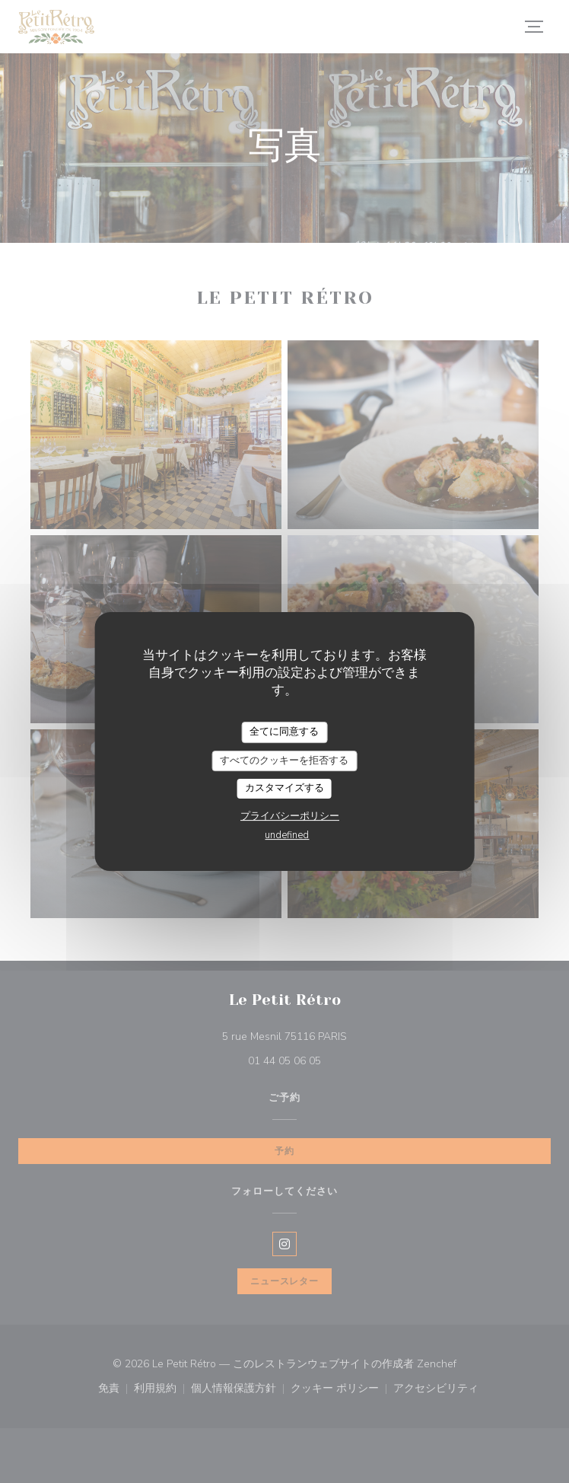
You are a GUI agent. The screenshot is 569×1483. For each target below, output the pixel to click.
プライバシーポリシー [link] (289, 816)
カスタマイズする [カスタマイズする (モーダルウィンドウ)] (284, 788)
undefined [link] (287, 835)
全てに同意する (284, 731)
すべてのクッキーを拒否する (284, 760)
